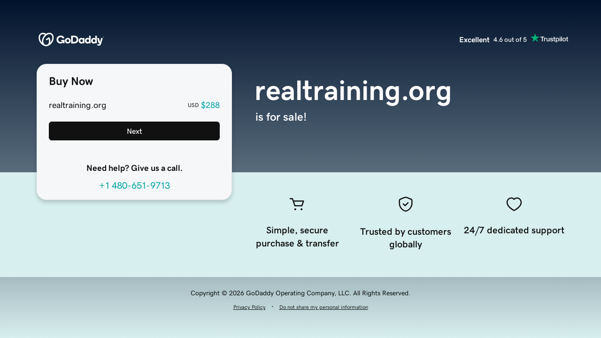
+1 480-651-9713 (134, 185)
